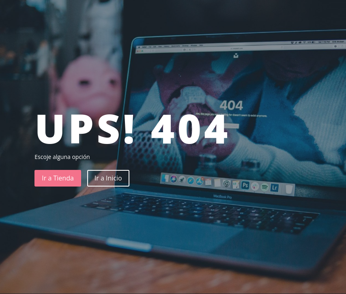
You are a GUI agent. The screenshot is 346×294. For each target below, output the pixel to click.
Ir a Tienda (58, 178)
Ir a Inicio (108, 178)
